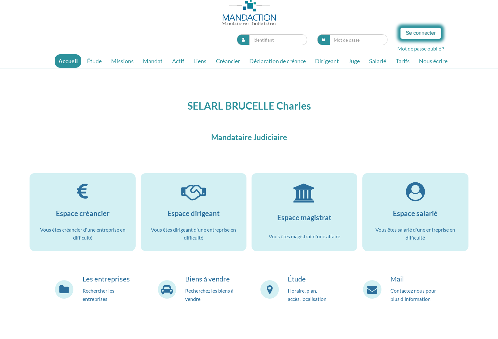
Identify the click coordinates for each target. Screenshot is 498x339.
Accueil (68, 61)
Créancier (228, 61)
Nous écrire (433, 61)
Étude (94, 61)
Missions (122, 61)
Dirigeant (327, 61)
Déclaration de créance (277, 61)
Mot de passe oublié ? (420, 48)
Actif (178, 61)
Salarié (377, 61)
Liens (199, 61)
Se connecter (420, 33)
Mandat (153, 61)
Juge (354, 61)
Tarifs (403, 61)
